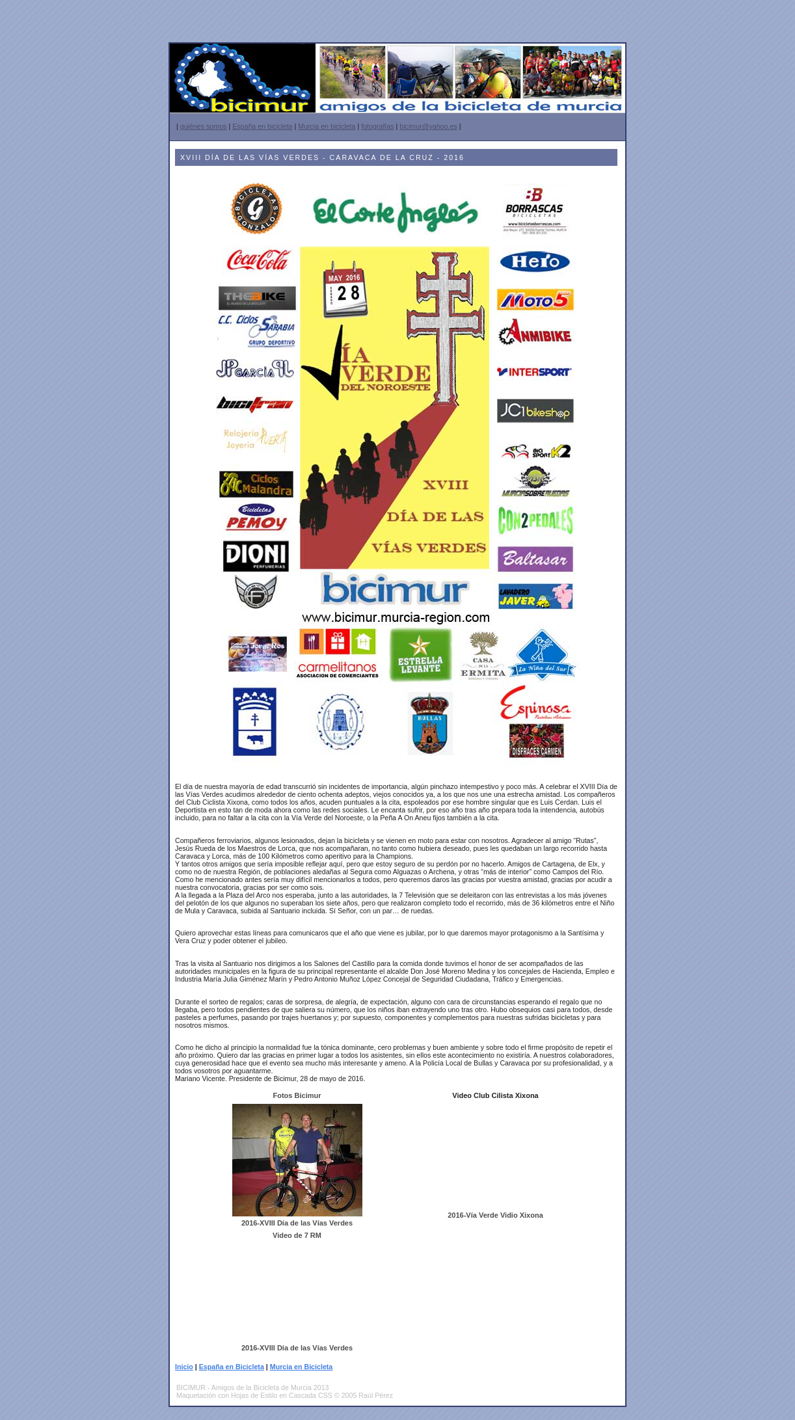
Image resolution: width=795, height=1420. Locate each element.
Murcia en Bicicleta (301, 1367)
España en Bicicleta (231, 1367)
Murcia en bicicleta (326, 126)
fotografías (377, 126)
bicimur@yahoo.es (428, 126)
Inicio (184, 1367)
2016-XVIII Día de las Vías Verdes (297, 1223)
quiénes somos (203, 126)
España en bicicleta (262, 126)
